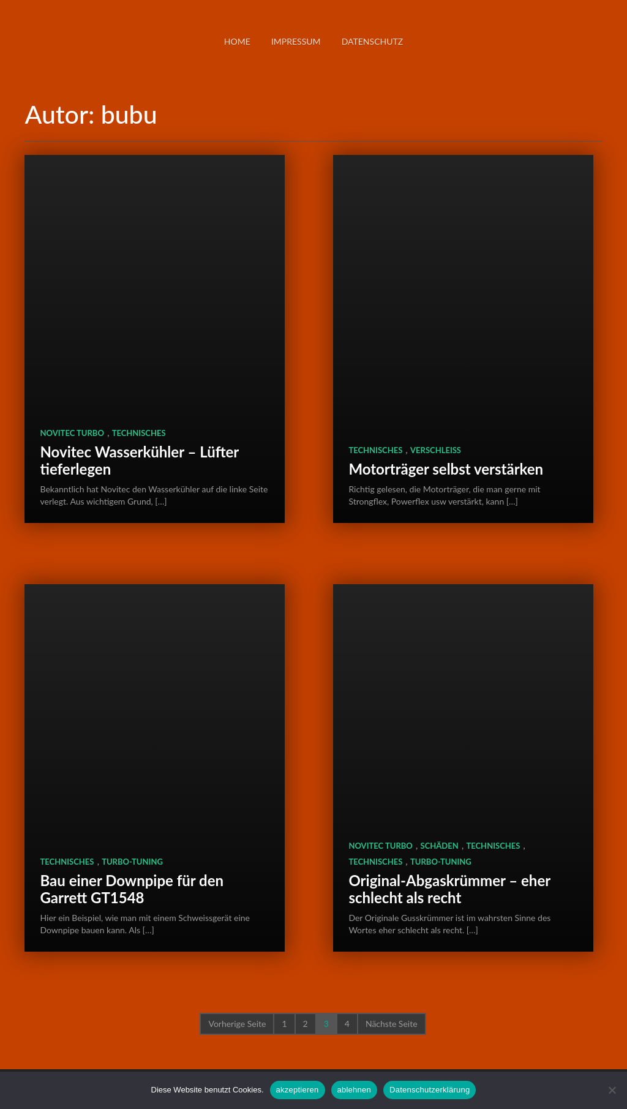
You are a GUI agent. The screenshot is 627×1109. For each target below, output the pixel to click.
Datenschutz (373, 41)
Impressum (296, 41)
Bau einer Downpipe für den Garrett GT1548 (131, 888)
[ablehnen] (612, 1090)
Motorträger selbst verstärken (445, 469)
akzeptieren (297, 1089)
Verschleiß (435, 450)
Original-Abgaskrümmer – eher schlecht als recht (449, 888)
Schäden (440, 846)
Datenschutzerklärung (429, 1089)
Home (237, 41)
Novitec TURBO (71, 433)
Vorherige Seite (237, 1023)
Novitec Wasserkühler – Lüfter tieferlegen (139, 460)
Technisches (139, 433)
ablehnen (354, 1089)
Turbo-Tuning (132, 862)
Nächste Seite (392, 1023)
